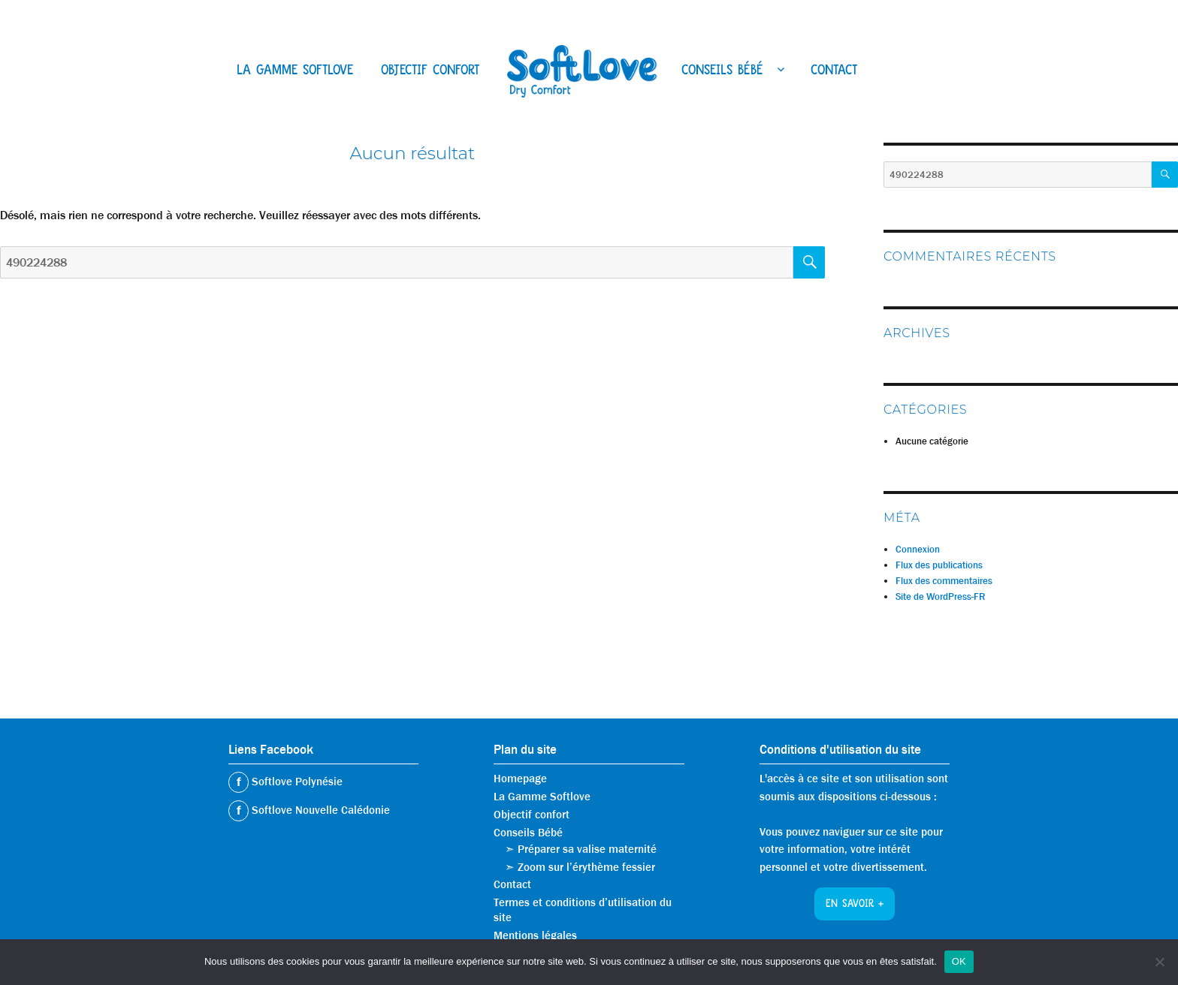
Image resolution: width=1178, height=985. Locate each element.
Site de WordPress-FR (940, 596)
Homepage (520, 778)
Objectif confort (430, 71)
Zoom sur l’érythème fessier (586, 867)
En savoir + (855, 904)
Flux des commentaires (944, 580)
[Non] (1159, 961)
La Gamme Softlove (295, 71)
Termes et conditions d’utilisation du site (583, 910)
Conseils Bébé (722, 71)
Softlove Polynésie (296, 781)
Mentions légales (535, 935)
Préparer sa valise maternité (587, 849)
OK (959, 961)
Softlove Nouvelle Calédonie (319, 810)
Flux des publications (939, 565)
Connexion (918, 549)
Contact (834, 71)
